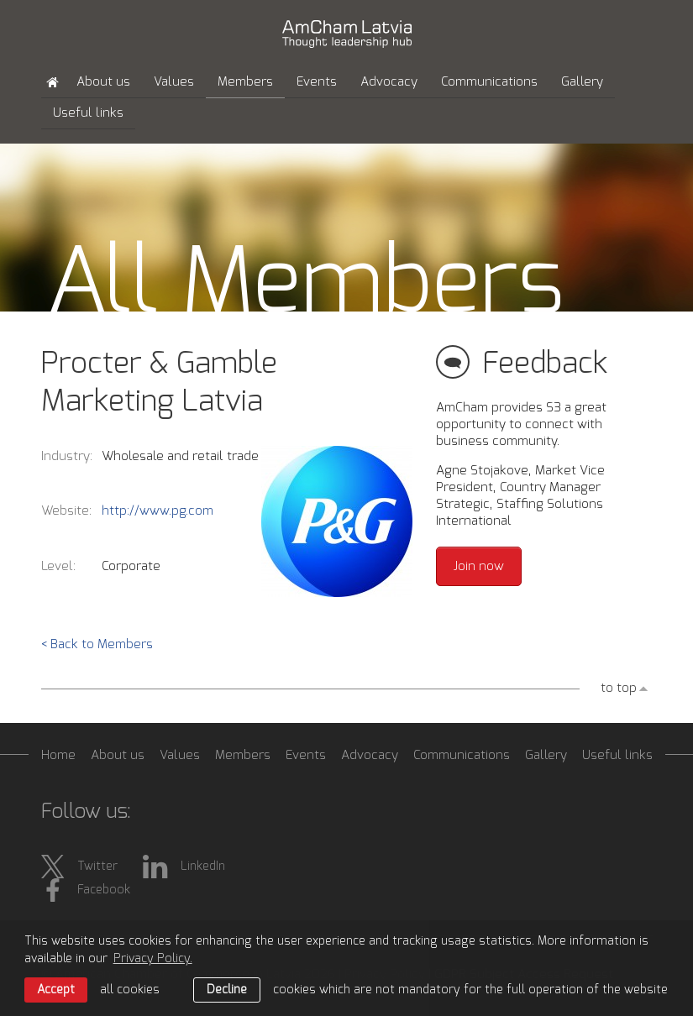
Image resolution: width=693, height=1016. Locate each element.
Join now (479, 566)
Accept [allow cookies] (56, 990)
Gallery (582, 82)
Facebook (85, 890)
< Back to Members (97, 644)
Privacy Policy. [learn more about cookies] (152, 959)
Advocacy (388, 82)
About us (103, 82)
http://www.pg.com (157, 511)
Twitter (79, 866)
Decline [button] (227, 990)
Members (245, 82)
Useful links (88, 113)
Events (317, 82)
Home (58, 755)
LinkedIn (184, 866)
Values (174, 82)
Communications (489, 82)
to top (619, 688)
